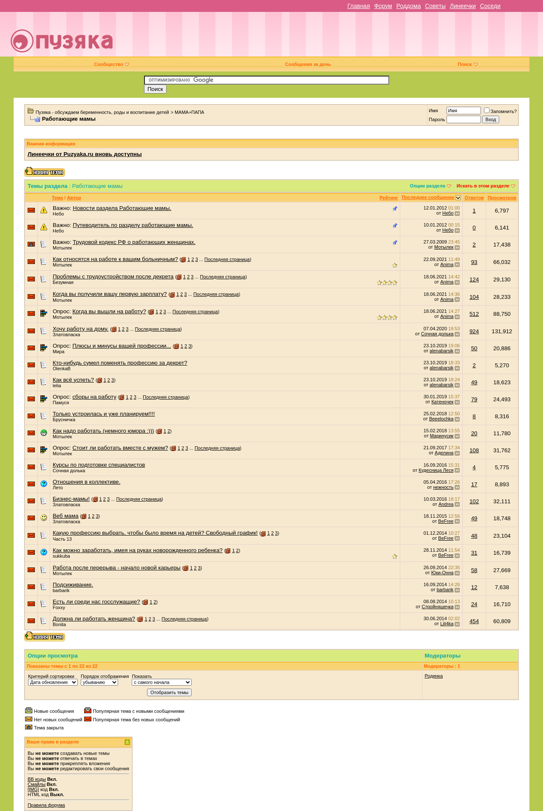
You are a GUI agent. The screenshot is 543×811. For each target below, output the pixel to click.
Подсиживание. (73, 584)
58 (474, 570)
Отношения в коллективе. (87, 482)
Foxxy (59, 607)
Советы (435, 6)
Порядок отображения (105, 676)
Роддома (408, 6)
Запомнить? (500, 111)
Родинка (434, 675)
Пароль (437, 119)
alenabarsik (441, 350)
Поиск (468, 64)
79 (474, 399)
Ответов (474, 197)
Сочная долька (437, 333)
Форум (383, 6)
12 (474, 587)
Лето (58, 487)
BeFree (445, 521)
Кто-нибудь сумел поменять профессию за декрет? (120, 363)
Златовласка (66, 334)
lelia (57, 385)
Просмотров (502, 197)
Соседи (490, 6)
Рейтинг (388, 197)
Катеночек (442, 401)
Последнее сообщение (428, 197)
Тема (57, 197)
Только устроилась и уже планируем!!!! (104, 414)
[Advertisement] (332, 37)
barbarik (61, 590)
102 (474, 501)
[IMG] (33, 789)
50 (474, 348)
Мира (59, 351)
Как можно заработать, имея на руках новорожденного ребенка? (138, 550)
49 (474, 382)
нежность (443, 487)
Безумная (63, 282)
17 (474, 484)
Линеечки (463, 6)
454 (474, 621)
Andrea (445, 504)
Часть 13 (62, 539)
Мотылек (62, 247)
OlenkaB (62, 368)
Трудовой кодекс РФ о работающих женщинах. (134, 242)
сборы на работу (94, 397)
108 (474, 450)
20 (474, 433)
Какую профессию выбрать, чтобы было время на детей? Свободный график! (155, 533)
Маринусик (442, 435)
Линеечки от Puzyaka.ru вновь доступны (85, 154)
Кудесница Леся (436, 470)
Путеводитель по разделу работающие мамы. (133, 225)
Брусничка (64, 419)
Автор (74, 197)
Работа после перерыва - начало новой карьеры (117, 567)
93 (474, 262)
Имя (433, 110)
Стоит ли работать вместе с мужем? (120, 448)
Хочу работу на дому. (80, 329)
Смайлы (36, 784)
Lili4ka (446, 623)
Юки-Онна (442, 572)
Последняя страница (227, 259)
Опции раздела (427, 185)
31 (474, 553)
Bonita (59, 624)
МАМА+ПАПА (189, 112)
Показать (142, 676)
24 (474, 604)
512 (474, 314)
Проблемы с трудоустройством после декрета (113, 276)
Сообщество (111, 64)
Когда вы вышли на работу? (109, 311)
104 (474, 297)
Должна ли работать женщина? (94, 618)
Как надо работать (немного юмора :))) (103, 431)
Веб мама (66, 516)
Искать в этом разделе (483, 185)
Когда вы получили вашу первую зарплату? (110, 294)
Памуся (61, 402)
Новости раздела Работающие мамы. (122, 208)
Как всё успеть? (73, 380)
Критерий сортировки (51, 676)
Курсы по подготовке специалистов (99, 465)
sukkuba (61, 556)
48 (474, 536)
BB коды (37, 779)
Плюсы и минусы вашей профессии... (121, 346)
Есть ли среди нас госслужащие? (96, 601)
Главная (358, 6)
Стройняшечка (438, 606)
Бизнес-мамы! (71, 499)
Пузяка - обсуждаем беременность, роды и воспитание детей (102, 112)
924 (474, 331)
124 (474, 279)
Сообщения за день (308, 64)
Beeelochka (441, 418)
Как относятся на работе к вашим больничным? (115, 259)
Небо (58, 213)
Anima (446, 264)
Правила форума (46, 805)
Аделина (444, 452)
